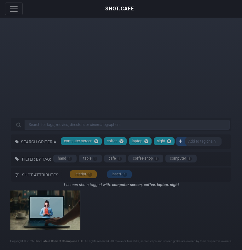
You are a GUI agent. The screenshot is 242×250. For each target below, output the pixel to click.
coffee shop (146, 158)
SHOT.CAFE (119, 9)
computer (181, 158)
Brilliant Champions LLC (67, 241)
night (164, 141)
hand (65, 158)
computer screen (81, 141)
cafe (115, 158)
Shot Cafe (41, 241)
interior (83, 174)
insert (119, 174)
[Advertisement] (121, 72)
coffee (115, 141)
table (90, 158)
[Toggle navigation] (14, 9)
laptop (140, 141)
